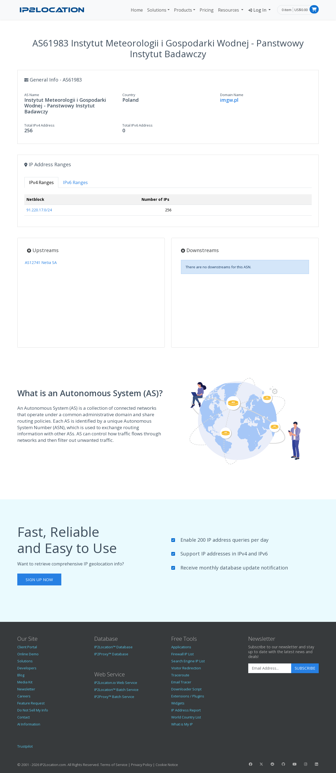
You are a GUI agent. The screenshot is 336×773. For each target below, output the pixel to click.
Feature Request (31, 703)
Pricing (207, 10)
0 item (286, 10)
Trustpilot (25, 746)
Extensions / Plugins (187, 696)
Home (137, 10)
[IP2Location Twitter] (261, 764)
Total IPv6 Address (137, 125)
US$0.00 (301, 9)
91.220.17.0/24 (39, 209)
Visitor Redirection (186, 668)
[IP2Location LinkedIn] (316, 764)
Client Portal (27, 647)
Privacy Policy (141, 764)
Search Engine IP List (188, 661)
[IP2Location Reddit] (272, 764)
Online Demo (28, 654)
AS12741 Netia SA (41, 262)
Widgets (177, 703)
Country (128, 94)
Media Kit (24, 682)
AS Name (31, 94)
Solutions (156, 10)
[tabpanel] (168, 207)
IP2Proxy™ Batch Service (114, 696)
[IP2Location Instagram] (305, 764)
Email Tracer (181, 682)
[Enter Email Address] (269, 668)
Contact (23, 717)
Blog (20, 675)
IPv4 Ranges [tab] (41, 182)
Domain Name (231, 94)
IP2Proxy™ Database (111, 654)
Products (183, 10)
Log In (257, 10)
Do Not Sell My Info (32, 710)
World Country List (186, 717)
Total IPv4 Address (39, 125)
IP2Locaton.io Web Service (115, 682)
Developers (26, 668)
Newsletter (26, 689)
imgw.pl (229, 100)
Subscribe (305, 668)
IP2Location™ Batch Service (116, 689)
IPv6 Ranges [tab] (75, 182)
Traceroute (180, 675)
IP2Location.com (53, 764)
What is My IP (182, 724)
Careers (24, 696)
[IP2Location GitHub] (283, 764)
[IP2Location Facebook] (250, 764)
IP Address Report (186, 710)
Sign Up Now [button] (39, 579)
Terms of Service (113, 764)
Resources (229, 10)
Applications (181, 647)
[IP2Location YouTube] (294, 764)
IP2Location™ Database (113, 647)
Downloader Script (186, 689)
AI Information (28, 724)
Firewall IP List (182, 654)
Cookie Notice (167, 764)
